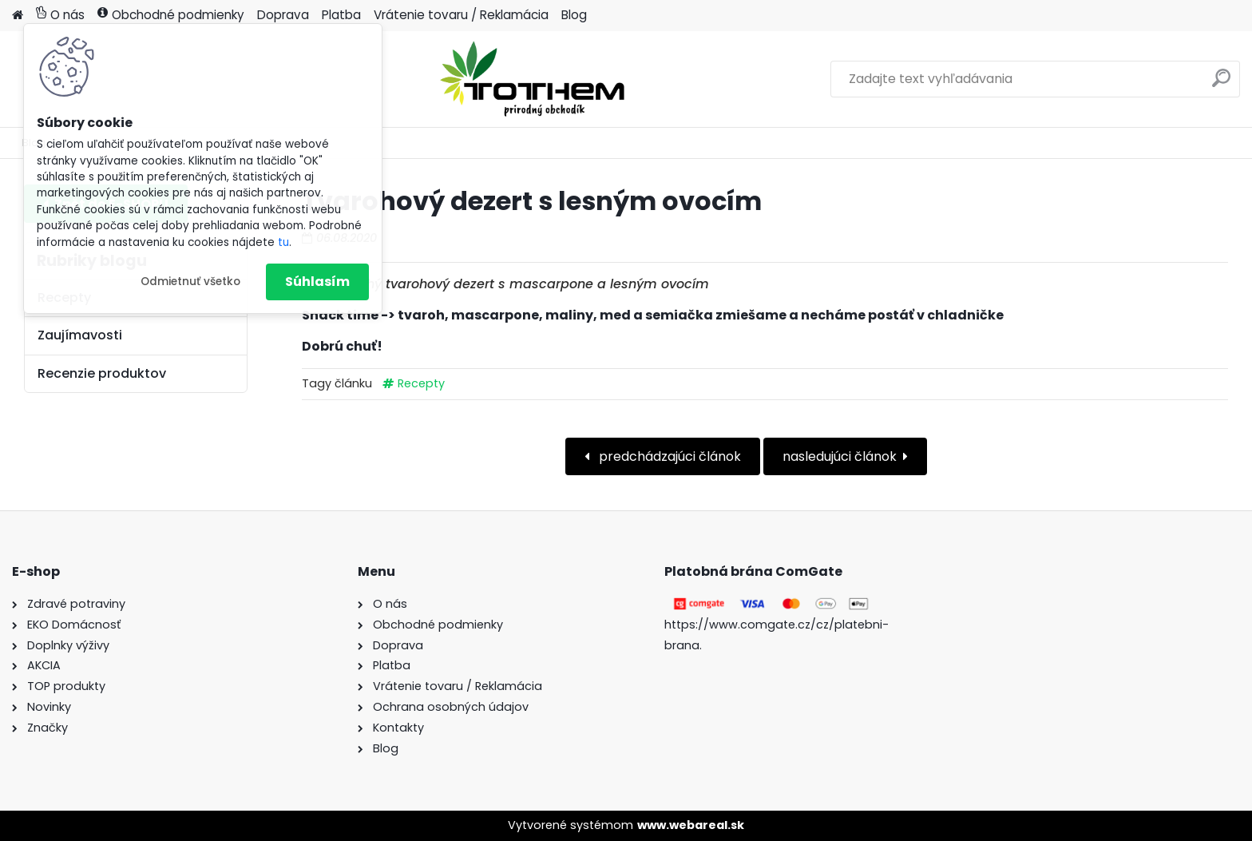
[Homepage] (17, 15)
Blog (574, 14)
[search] (1221, 84)
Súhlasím (317, 281)
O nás (60, 14)
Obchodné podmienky (170, 14)
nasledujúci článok (839, 456)
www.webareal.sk (690, 825)
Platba (341, 14)
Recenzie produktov (102, 373)
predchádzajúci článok (668, 456)
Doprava (283, 14)
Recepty (421, 383)
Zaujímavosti (80, 335)
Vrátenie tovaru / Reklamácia (461, 14)
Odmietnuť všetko (190, 281)
